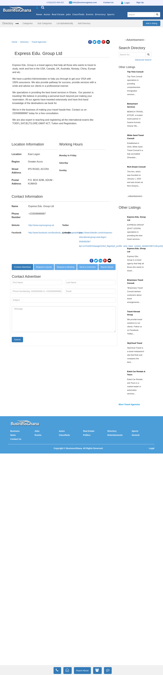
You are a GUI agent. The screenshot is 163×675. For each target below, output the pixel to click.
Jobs (68, 14)
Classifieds (78, 14)
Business (14, 431)
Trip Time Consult (135, 72)
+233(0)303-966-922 (55, 2)
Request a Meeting (65, 267)
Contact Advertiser (22, 267)
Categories (28, 23)
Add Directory (84, 23)
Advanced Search (143, 60)
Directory (100, 14)
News (39, 14)
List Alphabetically (65, 23)
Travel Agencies (39, 42)
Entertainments (115, 435)
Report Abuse (107, 267)
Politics (87, 435)
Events (90, 14)
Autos (47, 14)
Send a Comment (87, 267)
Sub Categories (44, 23)
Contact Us (15, 439)
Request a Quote (44, 267)
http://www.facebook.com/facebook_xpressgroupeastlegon (55, 232)
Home (14, 42)
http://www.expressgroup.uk (41, 225)
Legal (151, 448)
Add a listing (151, 23)
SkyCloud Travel (134, 343)
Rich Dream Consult (136, 167)
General (135, 435)
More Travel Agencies (129, 404)
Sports (111, 14)
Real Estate (58, 14)
